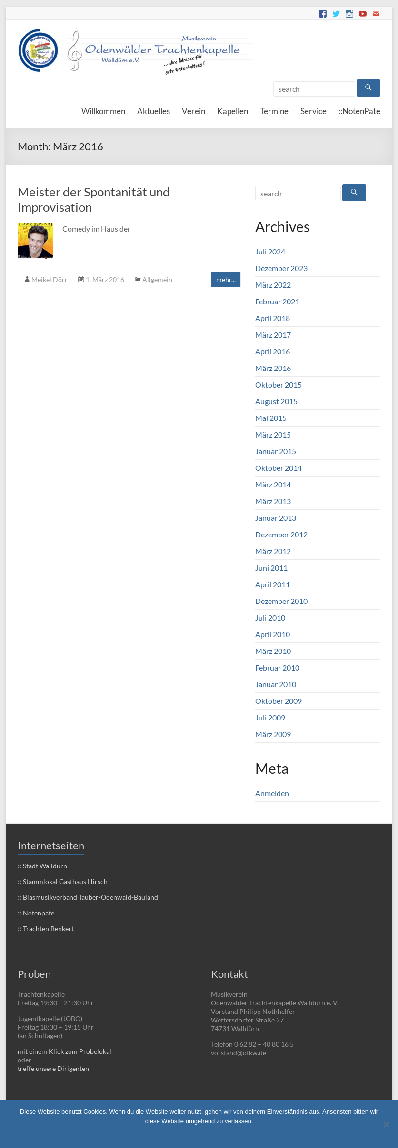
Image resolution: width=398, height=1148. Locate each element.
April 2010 (272, 634)
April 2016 (272, 351)
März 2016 (273, 367)
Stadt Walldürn (44, 866)
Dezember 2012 (281, 534)
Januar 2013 (275, 517)
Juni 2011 (271, 567)
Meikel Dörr (49, 279)
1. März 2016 (105, 279)
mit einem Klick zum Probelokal (64, 1051)
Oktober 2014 (278, 467)
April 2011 (272, 584)
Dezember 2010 (281, 600)
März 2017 (273, 334)
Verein (193, 111)
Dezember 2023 (281, 267)
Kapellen (232, 111)
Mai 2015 (271, 417)
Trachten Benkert (47, 928)
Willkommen (103, 111)
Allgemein (157, 279)
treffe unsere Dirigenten (53, 1068)
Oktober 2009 (278, 700)
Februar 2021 (277, 301)
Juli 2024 (270, 251)
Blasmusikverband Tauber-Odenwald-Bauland (89, 897)
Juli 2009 (270, 717)
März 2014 (273, 484)
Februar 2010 (277, 667)
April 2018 (272, 317)
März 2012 (273, 550)
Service (313, 111)
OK (154, 1133)
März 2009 (273, 734)
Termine (274, 111)
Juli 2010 (270, 617)
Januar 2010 (275, 684)
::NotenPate (359, 111)
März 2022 (273, 284)
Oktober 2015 (278, 384)
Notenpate (37, 913)
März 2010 (273, 650)
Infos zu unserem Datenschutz (206, 1133)
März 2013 (273, 501)
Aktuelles (153, 111)
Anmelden (272, 793)
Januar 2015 (275, 451)
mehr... (226, 279)
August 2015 (276, 401)
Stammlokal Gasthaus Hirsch (64, 881)
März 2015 (273, 434)
